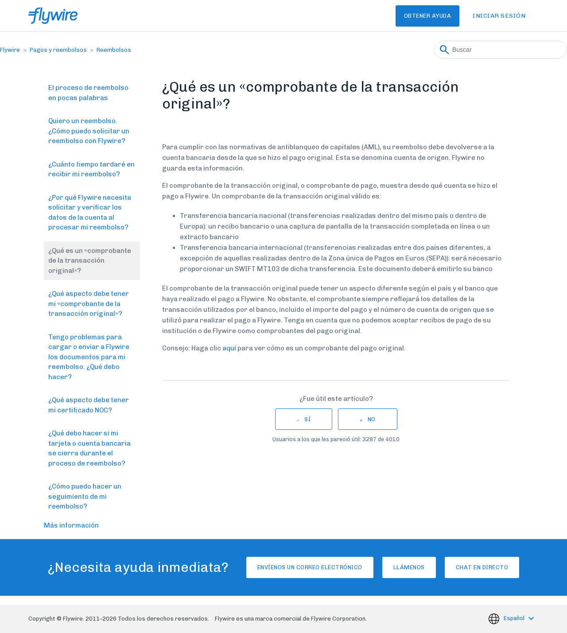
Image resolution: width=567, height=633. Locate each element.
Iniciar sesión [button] (499, 15)
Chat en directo (502, 567)
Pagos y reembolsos (58, 50)
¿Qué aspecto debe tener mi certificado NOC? (88, 405)
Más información (71, 525)
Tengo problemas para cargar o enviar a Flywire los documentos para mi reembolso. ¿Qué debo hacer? (88, 357)
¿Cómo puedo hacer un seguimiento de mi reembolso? (84, 496)
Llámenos (409, 567)
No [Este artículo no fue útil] (372, 419)
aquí (229, 348)
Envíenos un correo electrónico (289, 567)
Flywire (10, 50)
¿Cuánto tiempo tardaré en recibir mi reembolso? (91, 169)
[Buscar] (500, 49)
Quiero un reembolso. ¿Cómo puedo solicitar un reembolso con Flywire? (88, 131)
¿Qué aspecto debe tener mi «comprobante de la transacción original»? (88, 304)
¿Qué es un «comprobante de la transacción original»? (89, 261)
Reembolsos (114, 50)
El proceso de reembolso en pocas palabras (88, 93)
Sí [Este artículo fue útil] (307, 419)
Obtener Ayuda (415, 15)
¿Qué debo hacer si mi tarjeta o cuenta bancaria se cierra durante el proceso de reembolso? (89, 448)
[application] (546, 612)
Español (515, 618)
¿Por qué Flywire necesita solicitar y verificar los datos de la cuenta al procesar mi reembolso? (89, 213)
